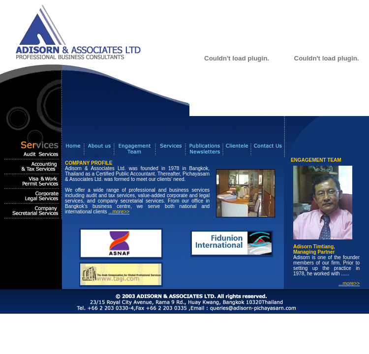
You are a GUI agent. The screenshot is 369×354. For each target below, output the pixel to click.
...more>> (118, 211)
